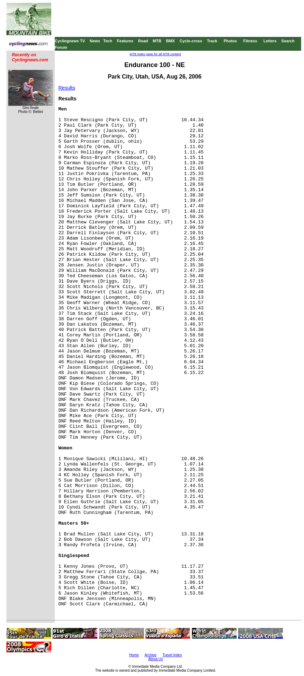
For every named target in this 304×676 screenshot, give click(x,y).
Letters (270, 41)
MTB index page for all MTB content (155, 54)
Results (66, 88)
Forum (61, 47)
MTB (157, 41)
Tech (107, 41)
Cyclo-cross (191, 41)
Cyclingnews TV (70, 41)
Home (134, 655)
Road (143, 41)
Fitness (250, 41)
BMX (170, 41)
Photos (230, 41)
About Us (155, 659)
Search (288, 41)
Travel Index (172, 655)
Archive (150, 655)
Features (125, 41)
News (95, 41)
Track (212, 41)
